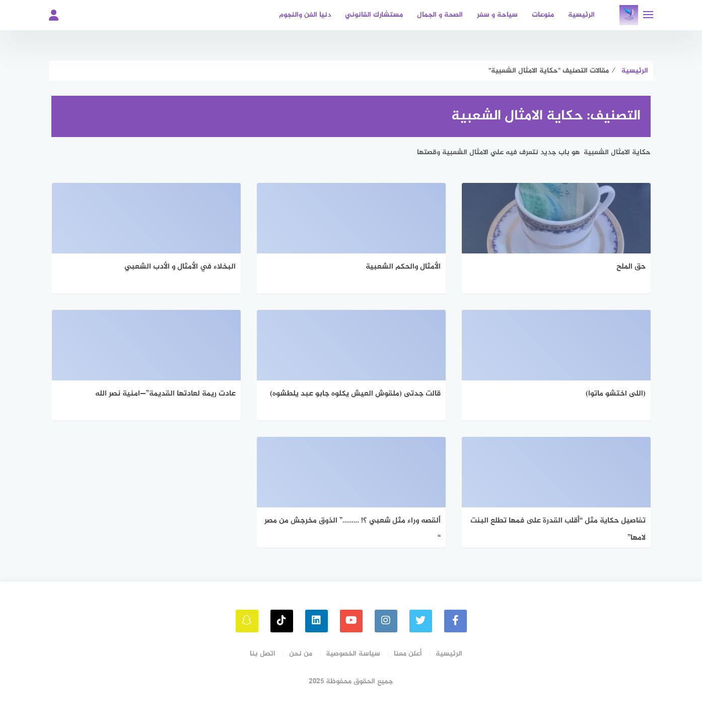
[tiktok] (281, 621)
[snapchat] (247, 621)
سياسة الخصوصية (353, 654)
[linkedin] (316, 621)
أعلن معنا (408, 654)
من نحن (300, 654)
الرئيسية (581, 15)
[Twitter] (420, 621)
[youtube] (351, 621)
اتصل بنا (262, 654)
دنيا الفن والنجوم (305, 15)
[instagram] (386, 621)
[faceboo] (455, 621)
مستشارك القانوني (374, 15)
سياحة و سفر (497, 15)
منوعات (543, 15)
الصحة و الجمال (440, 15)
